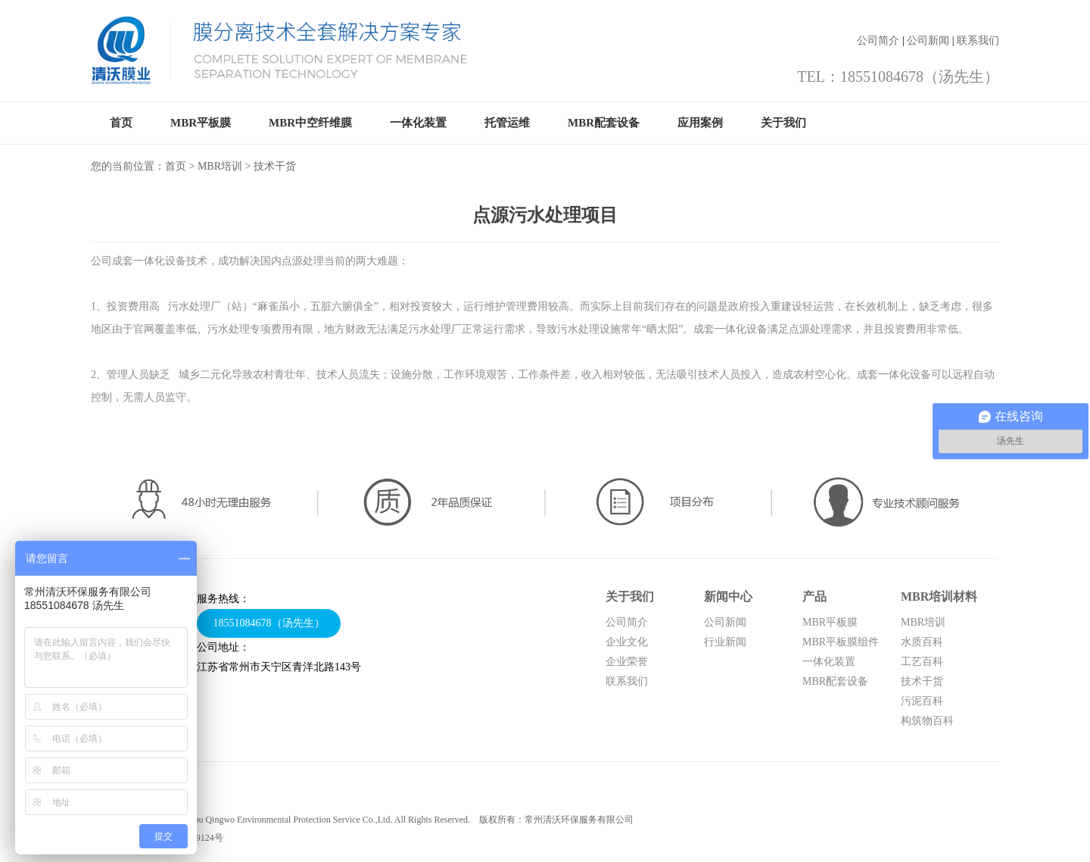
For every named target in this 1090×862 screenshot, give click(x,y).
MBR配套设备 (604, 123)
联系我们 (978, 40)
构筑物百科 (927, 720)
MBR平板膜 (200, 123)
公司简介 (878, 40)
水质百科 (922, 642)
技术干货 (922, 681)
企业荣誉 (627, 661)
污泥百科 (922, 701)
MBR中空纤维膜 (310, 123)
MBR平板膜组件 (840, 642)
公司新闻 (928, 40)
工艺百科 (922, 661)
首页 (121, 123)
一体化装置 (418, 123)
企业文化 (627, 642)
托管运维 (507, 123)
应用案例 (700, 123)
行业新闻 (725, 642)
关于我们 (783, 123)
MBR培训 (220, 166)
